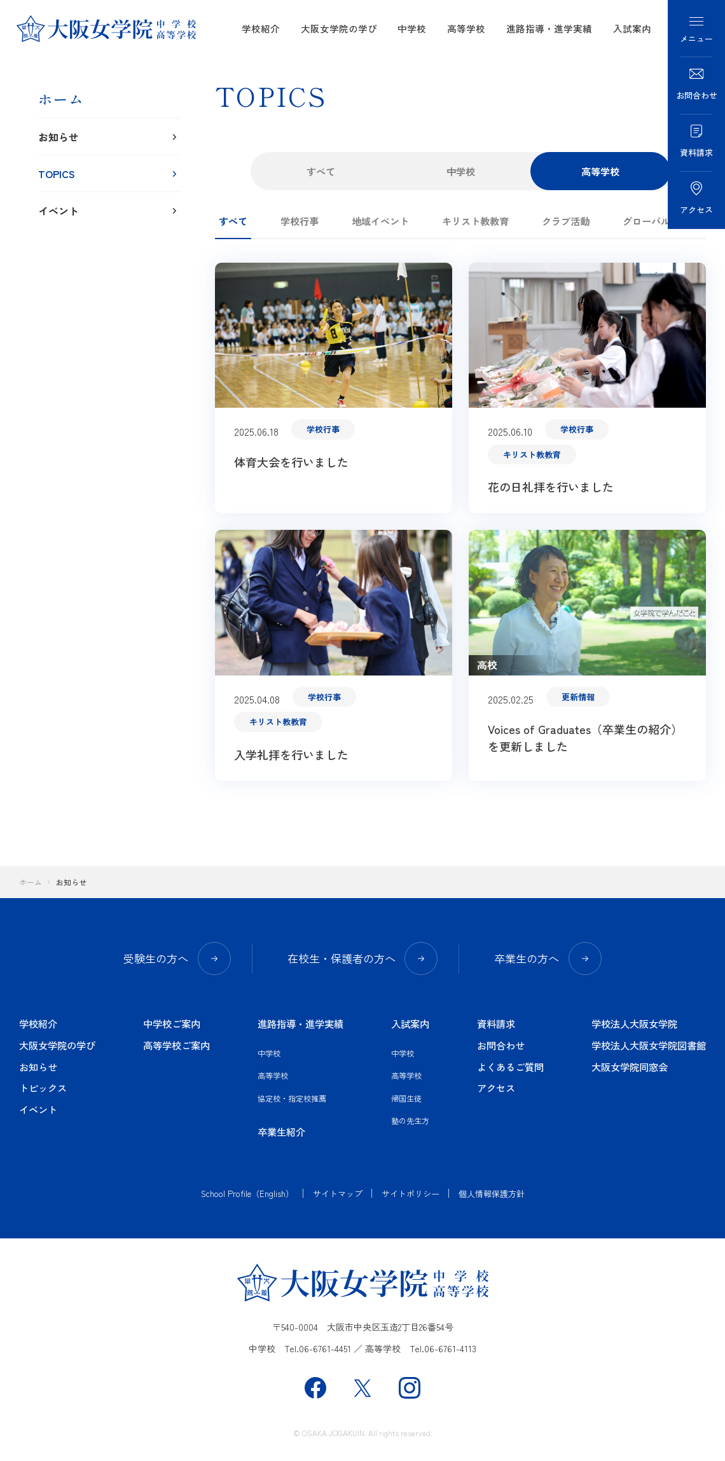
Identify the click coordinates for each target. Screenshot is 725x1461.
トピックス (43, 1088)
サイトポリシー (410, 1193)
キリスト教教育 (475, 221)
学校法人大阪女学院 (634, 1023)
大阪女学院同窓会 (629, 1067)
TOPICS (109, 173)
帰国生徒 (406, 1098)
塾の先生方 (410, 1120)
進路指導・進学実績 (549, 28)
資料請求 (496, 1023)
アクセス (496, 1088)
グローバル (646, 221)
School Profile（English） (247, 1193)
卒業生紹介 (281, 1132)
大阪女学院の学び (339, 28)
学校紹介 (261, 28)
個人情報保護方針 (492, 1193)
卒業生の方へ (547, 958)
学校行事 (299, 221)
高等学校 (466, 28)
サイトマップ (337, 1193)
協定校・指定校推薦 (292, 1098)
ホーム (61, 98)
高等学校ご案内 (176, 1045)
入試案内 (632, 28)
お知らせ (109, 136)
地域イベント (380, 221)
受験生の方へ (176, 958)
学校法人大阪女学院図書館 (648, 1045)
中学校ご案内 (171, 1023)
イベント (109, 210)
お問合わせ (501, 1045)
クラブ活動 (566, 221)
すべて (321, 171)
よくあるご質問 (510, 1067)
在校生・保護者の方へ (362, 958)
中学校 (411, 28)
